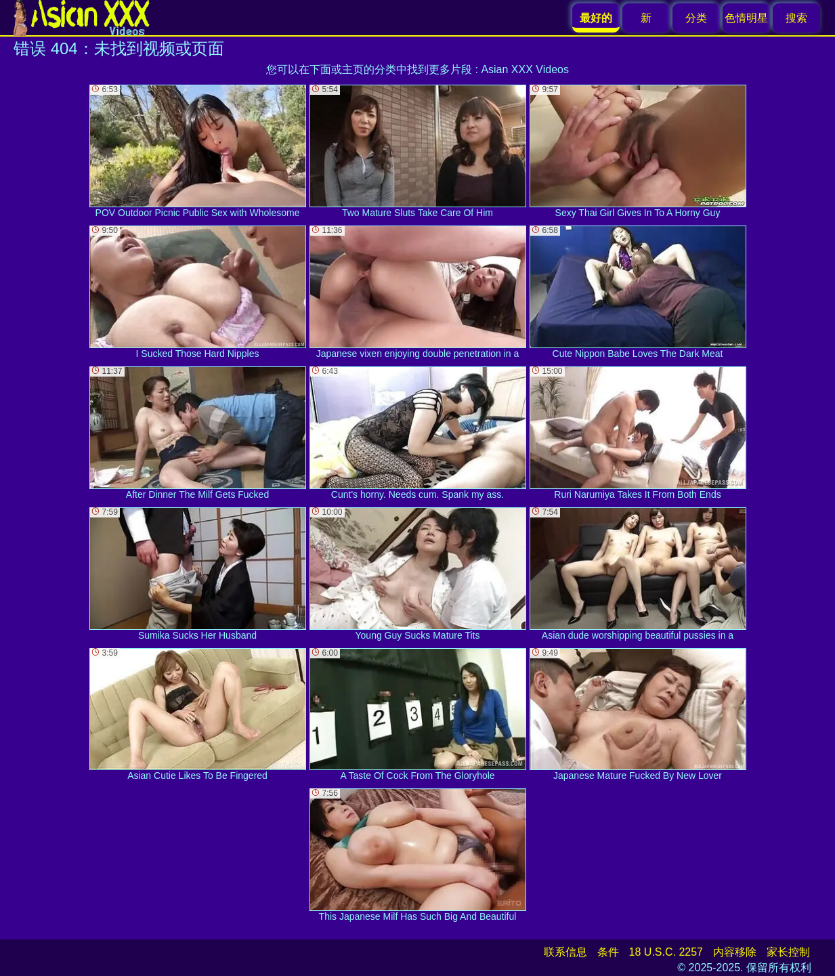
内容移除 (734, 952)
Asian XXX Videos (525, 69)
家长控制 (788, 952)
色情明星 (746, 18)
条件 (608, 952)
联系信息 (565, 952)
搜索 (796, 18)
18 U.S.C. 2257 (666, 952)
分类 (696, 18)
